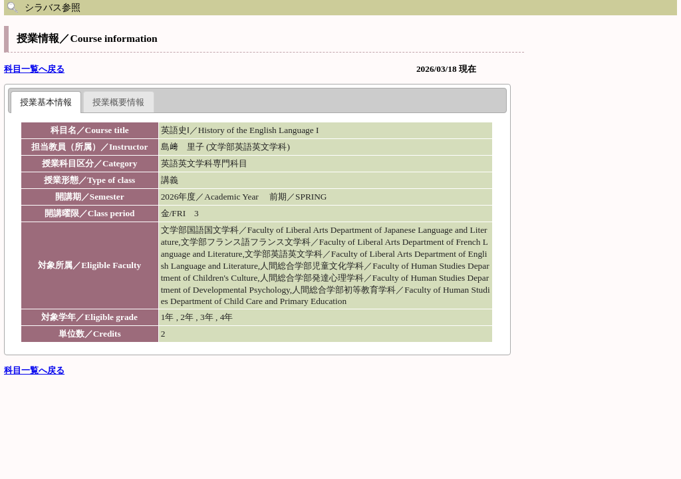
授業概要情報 (118, 102)
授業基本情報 (46, 102)
